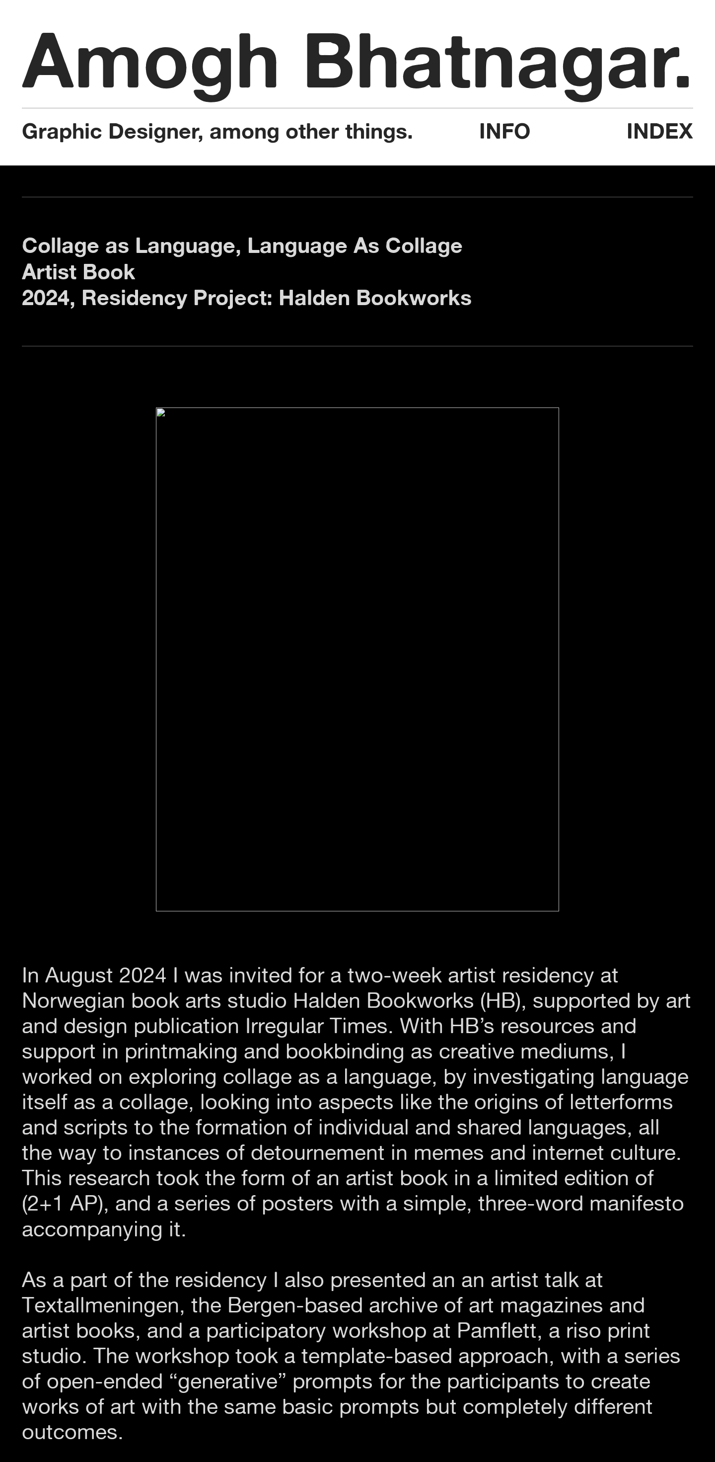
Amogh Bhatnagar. (358, 59)
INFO (504, 131)
